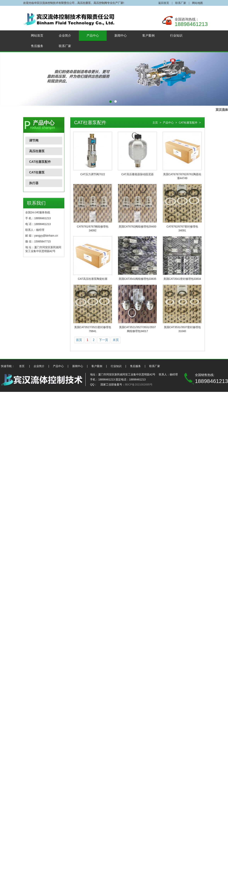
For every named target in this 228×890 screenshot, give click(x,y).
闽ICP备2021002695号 (138, 384)
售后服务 (37, 46)
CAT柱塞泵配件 (40, 161)
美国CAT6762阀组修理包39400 (137, 226)
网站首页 (37, 35)
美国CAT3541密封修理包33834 (182, 278)
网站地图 (197, 2)
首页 (79, 340)
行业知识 (176, 35)
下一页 (103, 340)
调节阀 (33, 140)
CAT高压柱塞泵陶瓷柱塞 (92, 278)
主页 (155, 122)
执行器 (33, 183)
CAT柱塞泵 (37, 172)
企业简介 (65, 35)
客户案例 (148, 35)
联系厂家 (180, 2)
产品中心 (93, 35)
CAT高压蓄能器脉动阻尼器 (137, 174)
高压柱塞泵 (37, 151)
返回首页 (163, 2)
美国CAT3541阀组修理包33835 (137, 278)
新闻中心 (120, 35)
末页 (116, 340)
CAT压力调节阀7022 (92, 174)
